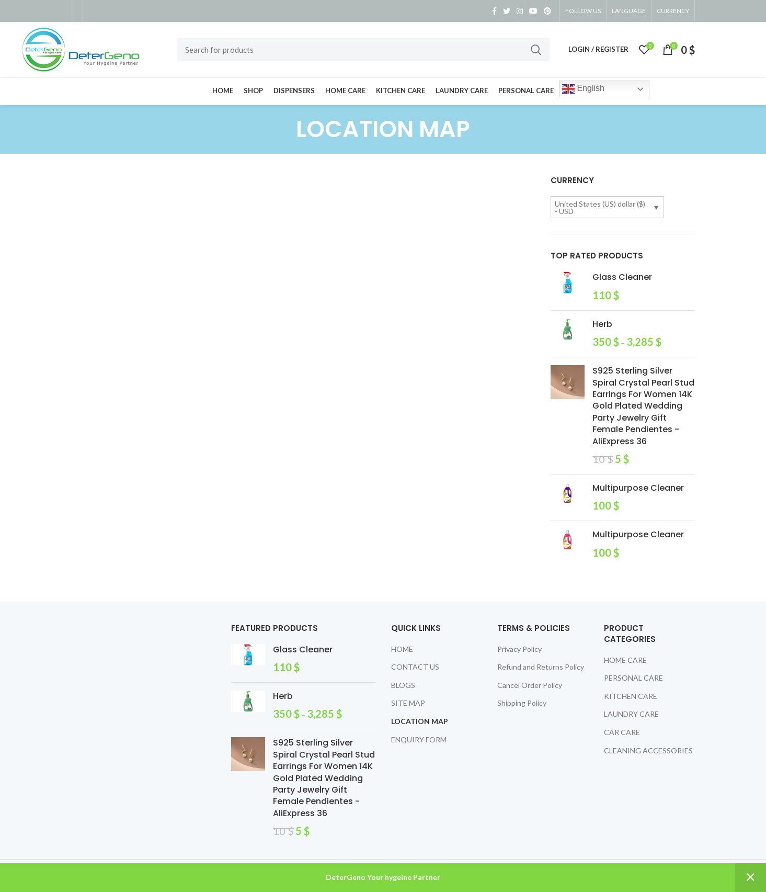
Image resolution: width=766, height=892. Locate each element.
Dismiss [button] (750, 877)
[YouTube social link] (533, 11)
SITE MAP (408, 702)
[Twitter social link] (506, 11)
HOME (402, 649)
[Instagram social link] (519, 11)
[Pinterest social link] (547, 11)
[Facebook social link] (494, 11)
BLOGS (403, 685)
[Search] (363, 50)
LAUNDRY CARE (631, 713)
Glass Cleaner (622, 277)
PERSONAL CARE (633, 677)
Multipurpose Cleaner (638, 488)
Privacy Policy (519, 649)
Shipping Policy (521, 702)
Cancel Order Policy (529, 685)
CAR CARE (622, 732)
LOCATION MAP (419, 721)
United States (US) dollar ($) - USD (600, 207)
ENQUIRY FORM (419, 739)
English (583, 89)
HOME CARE (625, 660)
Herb (602, 324)
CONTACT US (415, 666)
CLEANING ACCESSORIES (648, 750)
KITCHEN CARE (630, 696)
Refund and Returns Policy (540, 666)
